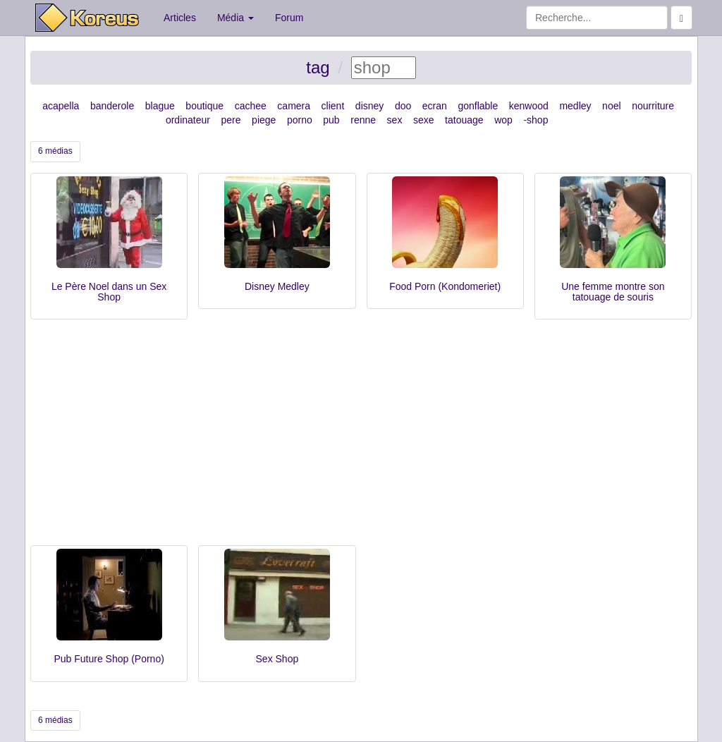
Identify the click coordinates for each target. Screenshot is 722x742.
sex (395, 120)
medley (575, 105)
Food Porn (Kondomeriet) (445, 286)
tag (317, 67)
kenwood (529, 105)
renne (363, 120)
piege (264, 120)
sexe (423, 120)
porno (299, 120)
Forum (289, 17)
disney (369, 105)
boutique (204, 105)
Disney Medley (277, 286)
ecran (434, 105)
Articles (180, 17)
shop (537, 120)
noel (611, 105)
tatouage (464, 120)
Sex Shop (277, 658)
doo (403, 105)
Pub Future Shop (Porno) (109, 658)
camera (293, 105)
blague (160, 105)
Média (235, 17)
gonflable (478, 105)
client (333, 105)
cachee (251, 105)
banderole (112, 105)
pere (231, 120)
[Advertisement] (361, 439)
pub (331, 120)
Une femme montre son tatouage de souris (612, 292)
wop (503, 120)
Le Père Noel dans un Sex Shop (108, 292)
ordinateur (188, 120)
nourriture (653, 105)
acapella (60, 105)
